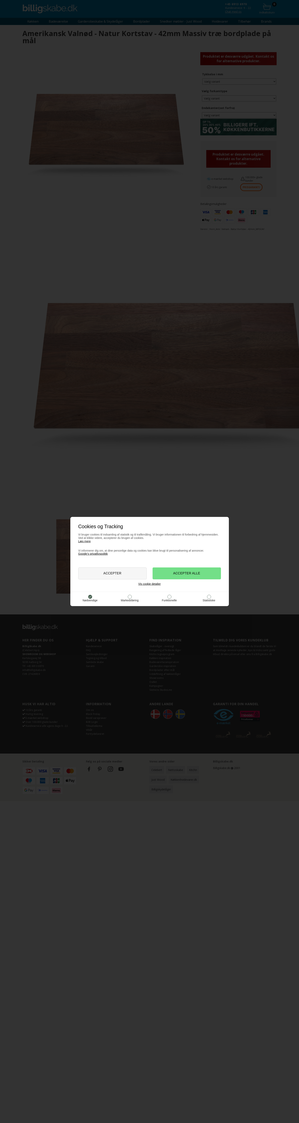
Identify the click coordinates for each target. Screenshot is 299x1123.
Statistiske (209, 600)
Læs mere (84, 541)
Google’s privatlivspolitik (93, 553)
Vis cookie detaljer (149, 583)
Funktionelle (169, 600)
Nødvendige (90, 600)
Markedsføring (130, 600)
